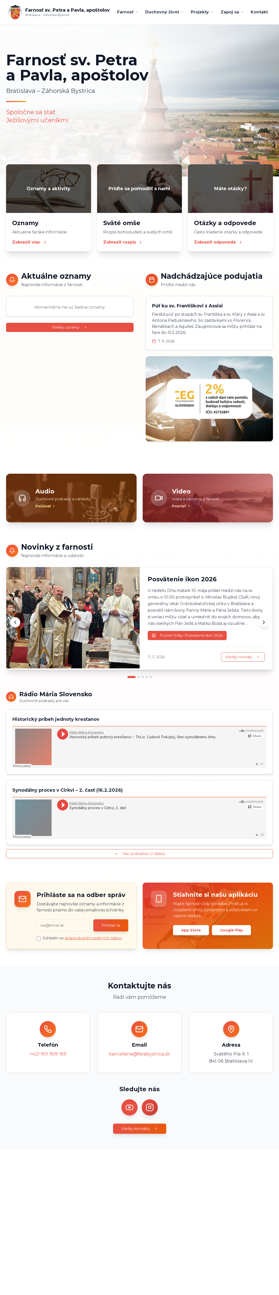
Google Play (231, 930)
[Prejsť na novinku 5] (151, 677)
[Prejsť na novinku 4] (147, 677)
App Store (191, 930)
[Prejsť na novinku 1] (131, 677)
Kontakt (259, 12)
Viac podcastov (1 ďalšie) (139, 853)
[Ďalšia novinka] (264, 622)
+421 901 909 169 (47, 1054)
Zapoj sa (232, 12)
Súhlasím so (82, 938)
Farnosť (127, 12)
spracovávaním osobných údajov (93, 938)
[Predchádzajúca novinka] (15, 622)
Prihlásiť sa (110, 925)
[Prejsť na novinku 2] (139, 677)
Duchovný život (164, 12)
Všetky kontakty (139, 1128)
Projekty (202, 12)
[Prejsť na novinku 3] (143, 677)
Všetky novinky (242, 657)
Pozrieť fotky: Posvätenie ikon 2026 (187, 635)
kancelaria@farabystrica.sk (139, 1054)
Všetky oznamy (70, 327)
